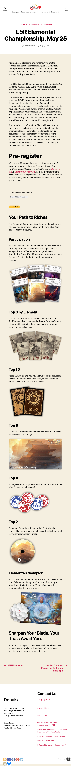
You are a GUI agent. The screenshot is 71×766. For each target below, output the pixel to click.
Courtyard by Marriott (25, 174)
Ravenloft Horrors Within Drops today (51, 738)
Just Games (31, 48)
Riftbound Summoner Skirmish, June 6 (51, 747)
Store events (46, 26)
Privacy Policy (42, 717)
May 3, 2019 (44, 48)
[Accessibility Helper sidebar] (69, 759)
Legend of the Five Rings (29, 26)
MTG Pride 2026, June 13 (46, 742)
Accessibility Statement (46, 710)
